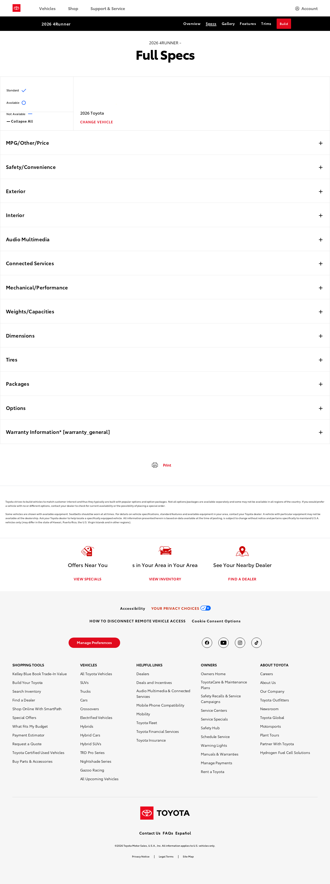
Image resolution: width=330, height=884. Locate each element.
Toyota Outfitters (274, 699)
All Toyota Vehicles (96, 673)
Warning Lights (214, 745)
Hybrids (86, 726)
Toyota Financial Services (157, 731)
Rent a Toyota (212, 771)
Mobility (143, 713)
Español (183, 833)
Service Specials (214, 719)
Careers (266, 673)
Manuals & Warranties (219, 754)
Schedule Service (215, 736)
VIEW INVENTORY (165, 578)
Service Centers (214, 710)
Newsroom (269, 708)
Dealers (142, 673)
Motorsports (270, 726)
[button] (216, 620)
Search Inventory (26, 691)
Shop (73, 8)
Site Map (188, 856)
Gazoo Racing (92, 770)
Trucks (85, 691)
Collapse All (20, 121)
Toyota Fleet (146, 722)
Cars (84, 699)
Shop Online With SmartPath (37, 708)
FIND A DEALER (242, 578)
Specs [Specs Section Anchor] (211, 23)
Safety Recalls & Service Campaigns (221, 698)
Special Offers (24, 717)
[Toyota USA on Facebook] (207, 643)
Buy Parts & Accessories (32, 761)
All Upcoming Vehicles (99, 778)
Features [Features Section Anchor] (248, 23)
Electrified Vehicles (96, 717)
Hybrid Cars (90, 734)
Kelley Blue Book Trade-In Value (39, 673)
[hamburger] (306, 8)
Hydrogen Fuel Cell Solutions (285, 752)
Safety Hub (210, 727)
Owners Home (213, 673)
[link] (132, 608)
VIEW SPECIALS (88, 578)
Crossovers (89, 708)
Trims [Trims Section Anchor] (266, 23)
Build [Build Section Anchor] (284, 23)
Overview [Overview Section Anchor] (192, 23)
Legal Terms (166, 856)
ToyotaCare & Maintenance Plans (224, 684)
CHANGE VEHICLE (96, 122)
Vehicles (47, 8)
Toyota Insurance (151, 740)
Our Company (272, 691)
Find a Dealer (23, 699)
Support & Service (107, 8)
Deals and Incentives (154, 682)
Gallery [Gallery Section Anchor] (228, 23)
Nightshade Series (95, 761)
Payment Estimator (28, 734)
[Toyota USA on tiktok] (256, 643)
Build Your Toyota (27, 682)
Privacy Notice (141, 856)
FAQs (168, 833)
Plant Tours (269, 734)
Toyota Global (272, 717)
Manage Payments (216, 762)
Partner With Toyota (277, 743)
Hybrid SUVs (90, 743)
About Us (268, 682)
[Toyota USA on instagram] (240, 643)
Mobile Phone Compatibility (160, 705)
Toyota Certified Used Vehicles (38, 752)
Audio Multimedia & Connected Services (163, 693)
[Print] (161, 465)
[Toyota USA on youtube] (223, 643)
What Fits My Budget (30, 726)
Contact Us (150, 833)
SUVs (84, 682)
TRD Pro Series (92, 752)
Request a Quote (27, 743)
